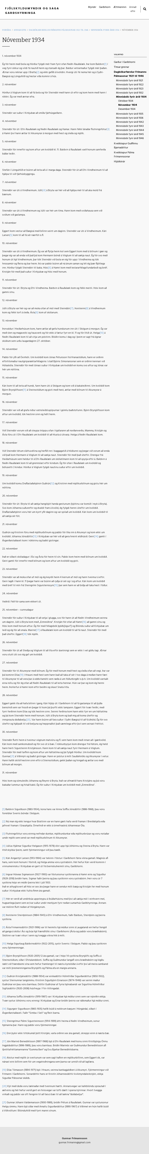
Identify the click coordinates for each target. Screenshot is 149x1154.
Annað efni (20, 30)
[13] (35, 536)
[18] (25, 634)
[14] (96, 536)
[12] (52, 484)
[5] (11, 235)
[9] (36, 312)
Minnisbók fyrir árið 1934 (105, 30)
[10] (102, 333)
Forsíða (6, 30)
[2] (37, 72)
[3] (108, 129)
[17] (38, 630)
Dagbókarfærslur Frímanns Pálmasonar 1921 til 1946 (58, 30)
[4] (44, 190)
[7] (71, 308)
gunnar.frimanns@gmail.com (74, 1142)
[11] (24, 390)
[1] (105, 64)
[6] (49, 268)
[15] (56, 585)
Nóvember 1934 (130, 30)
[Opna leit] (144, 9)
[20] (28, 720)
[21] (12, 756)
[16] (84, 622)
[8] (87, 308)
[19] (21, 675)
